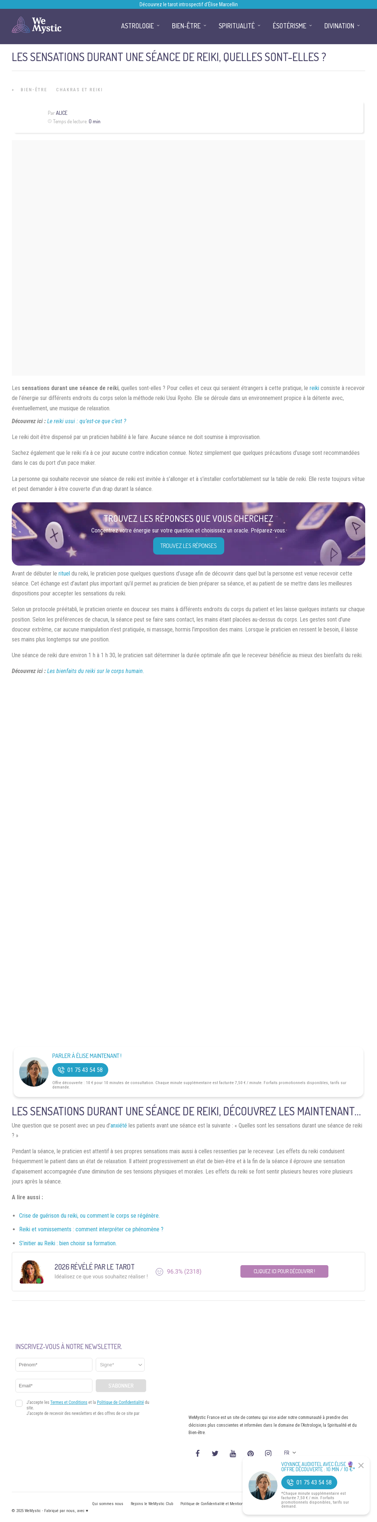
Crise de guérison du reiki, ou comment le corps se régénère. (89, 1215)
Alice (61, 113)
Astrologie (137, 26)
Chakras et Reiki (79, 89)
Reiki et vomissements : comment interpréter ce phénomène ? (91, 1229)
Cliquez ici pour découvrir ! (284, 1271)
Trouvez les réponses (189, 545)
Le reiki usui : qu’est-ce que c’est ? (86, 421)
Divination (339, 26)
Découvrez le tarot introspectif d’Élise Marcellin (189, 4)
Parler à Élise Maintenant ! (86, 1055)
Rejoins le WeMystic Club (152, 1503)
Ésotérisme (289, 26)
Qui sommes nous (107, 1503)
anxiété (118, 1125)
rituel (64, 573)
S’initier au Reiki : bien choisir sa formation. (68, 1243)
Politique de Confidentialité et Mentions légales (219, 1503)
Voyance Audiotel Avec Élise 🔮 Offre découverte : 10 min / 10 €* (318, 1467)
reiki (314, 388)
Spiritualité (237, 26)
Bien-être (34, 89)
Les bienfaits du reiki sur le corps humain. (95, 671)
